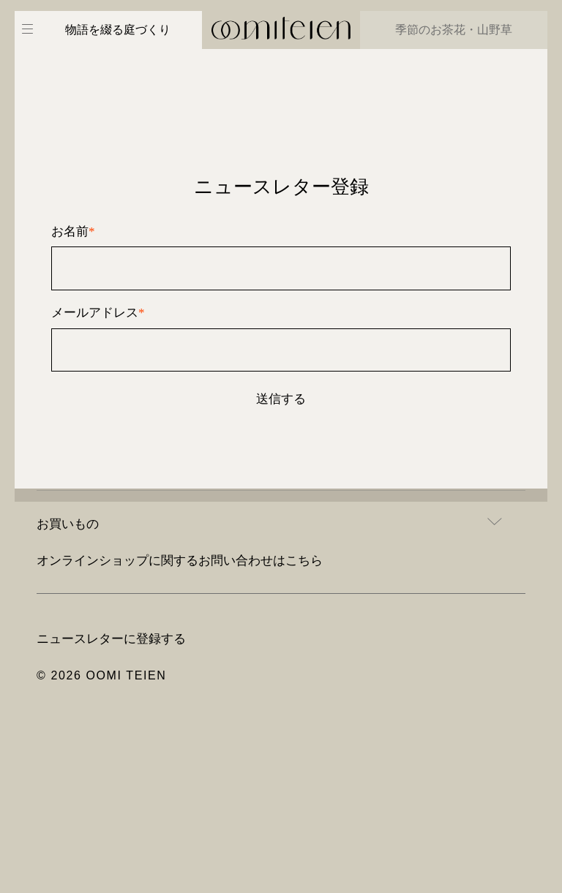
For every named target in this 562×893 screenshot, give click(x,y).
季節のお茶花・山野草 (453, 29)
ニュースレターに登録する (111, 638)
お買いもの (68, 523)
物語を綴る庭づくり (118, 29)
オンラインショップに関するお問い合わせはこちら (180, 560)
